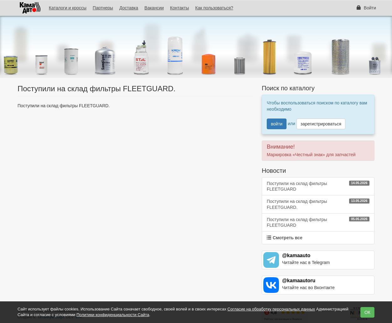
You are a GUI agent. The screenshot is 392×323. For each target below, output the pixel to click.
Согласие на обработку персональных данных (271, 309)
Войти (366, 7)
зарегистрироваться (321, 123)
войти (276, 123)
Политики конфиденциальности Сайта (112, 314)
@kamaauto (296, 255)
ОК (367, 312)
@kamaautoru (298, 280)
